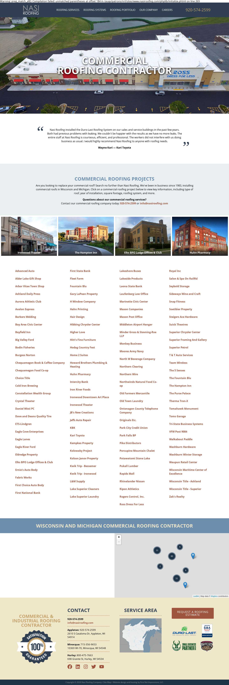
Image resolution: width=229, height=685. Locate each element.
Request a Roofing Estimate (192, 613)
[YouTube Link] (103, 668)
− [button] (119, 542)
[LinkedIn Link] (79, 668)
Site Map (107, 682)
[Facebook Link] (71, 668)
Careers (167, 10)
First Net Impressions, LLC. (152, 682)
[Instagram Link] (87, 668)
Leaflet (196, 596)
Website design (119, 682)
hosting (134, 682)
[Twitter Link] (95, 668)
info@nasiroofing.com (154, 203)
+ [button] (119, 537)
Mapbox (214, 596)
